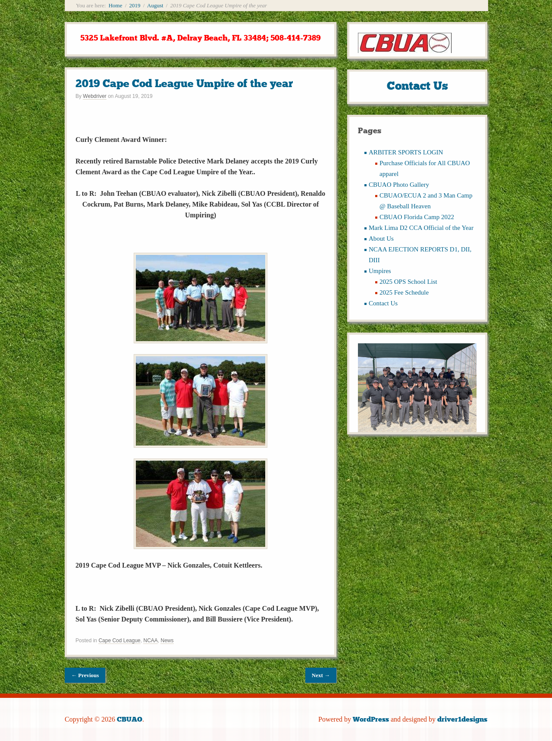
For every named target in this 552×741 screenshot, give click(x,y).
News (166, 640)
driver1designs (462, 719)
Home (115, 5)
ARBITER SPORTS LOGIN (406, 152)
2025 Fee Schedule (404, 292)
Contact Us (383, 303)
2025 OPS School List (408, 281)
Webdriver (94, 96)
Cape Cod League (119, 640)
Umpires (380, 270)
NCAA (150, 640)
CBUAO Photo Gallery (399, 184)
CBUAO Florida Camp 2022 (417, 217)
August (155, 5)
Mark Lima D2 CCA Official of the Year (421, 227)
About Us (381, 238)
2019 (135, 5)
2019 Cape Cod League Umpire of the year (184, 83)
